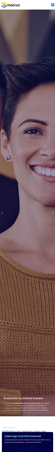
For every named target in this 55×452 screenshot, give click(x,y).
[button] (52, 4)
